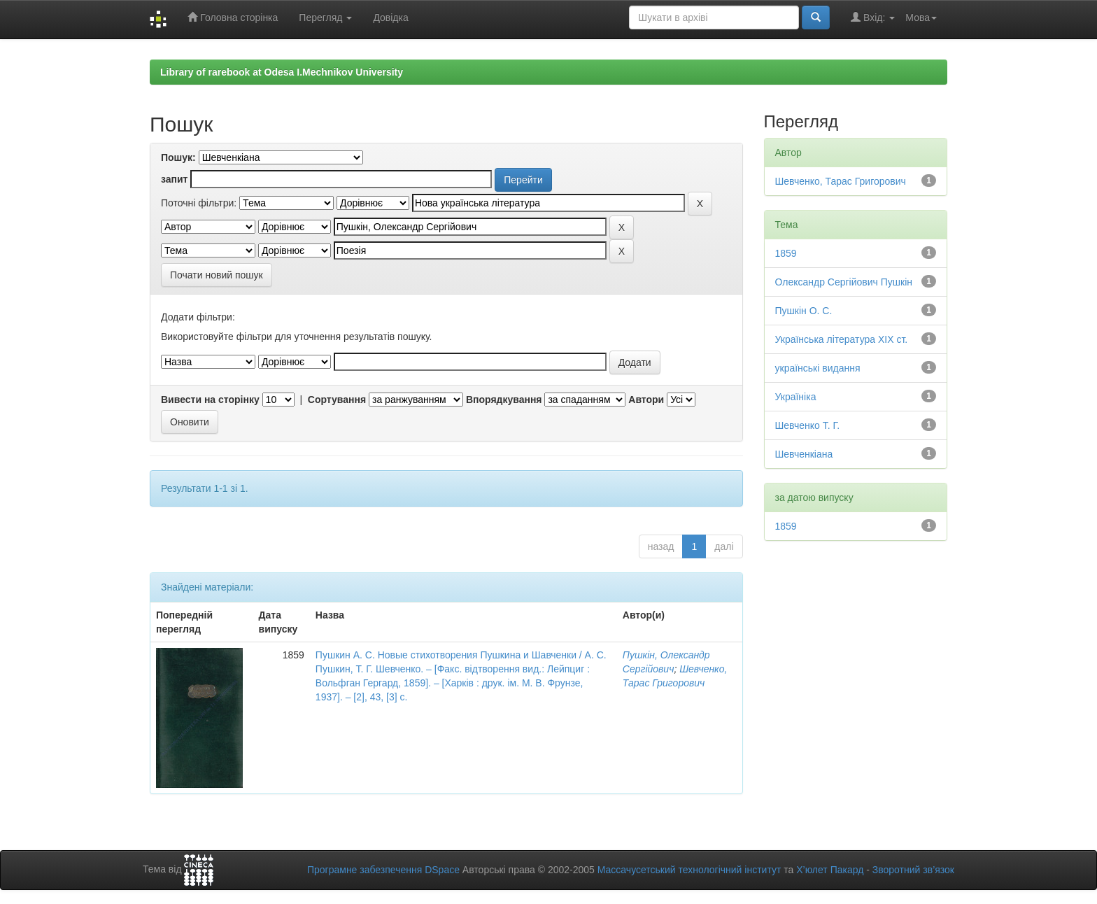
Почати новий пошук (216, 275)
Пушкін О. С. (804, 310)
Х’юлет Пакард (829, 869)
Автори (646, 399)
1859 (786, 253)
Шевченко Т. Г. (807, 425)
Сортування (337, 399)
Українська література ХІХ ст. (841, 339)
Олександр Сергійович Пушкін (844, 282)
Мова (921, 17)
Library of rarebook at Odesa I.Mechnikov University (281, 72)
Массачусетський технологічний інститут (689, 869)
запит (174, 179)
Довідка (390, 17)
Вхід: (873, 17)
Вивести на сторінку (210, 399)
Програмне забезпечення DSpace (383, 869)
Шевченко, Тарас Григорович (840, 181)
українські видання (818, 368)
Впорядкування (504, 399)
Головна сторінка (232, 17)
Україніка (795, 396)
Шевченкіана (804, 454)
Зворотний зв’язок (913, 869)
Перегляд (325, 17)
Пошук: (178, 157)
